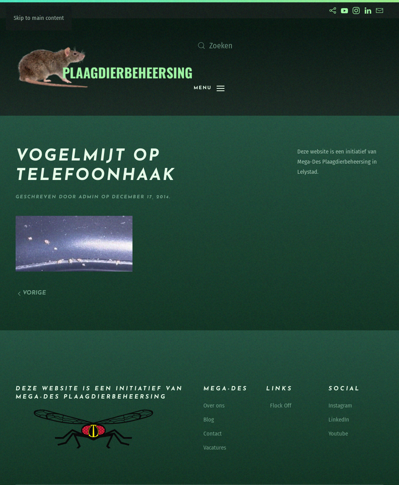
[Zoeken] (272, 45)
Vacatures (214, 447)
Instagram (340, 405)
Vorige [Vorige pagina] (32, 293)
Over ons (213, 405)
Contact (212, 433)
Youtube (338, 433)
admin (89, 197)
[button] (209, 88)
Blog (208, 419)
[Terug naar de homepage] (105, 67)
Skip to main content (39, 17)
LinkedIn (338, 419)
